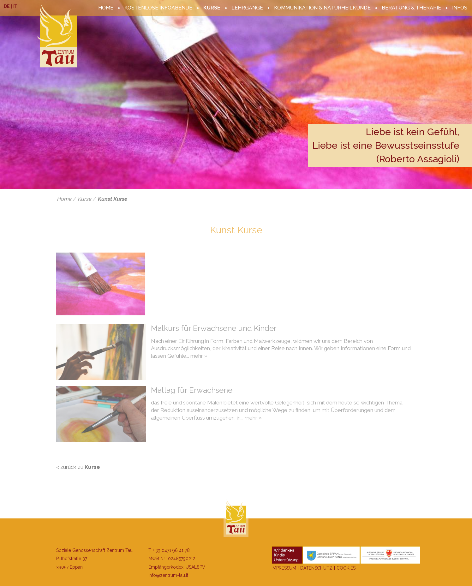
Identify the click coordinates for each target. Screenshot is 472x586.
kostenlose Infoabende (158, 8)
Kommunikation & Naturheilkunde (322, 8)
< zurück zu (78, 467)
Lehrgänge (247, 8)
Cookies (346, 568)
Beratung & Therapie (411, 8)
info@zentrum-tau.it (168, 575)
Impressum (284, 568)
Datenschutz (316, 568)
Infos (459, 8)
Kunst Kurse (112, 199)
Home (105, 8)
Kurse (211, 8)
